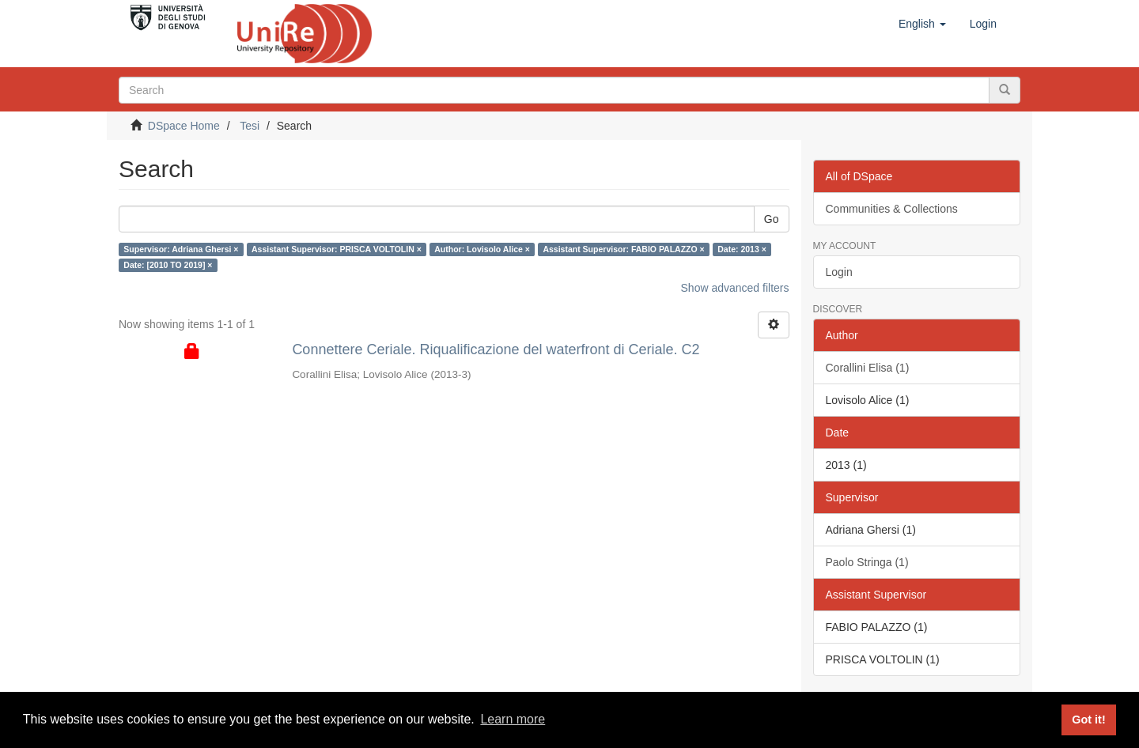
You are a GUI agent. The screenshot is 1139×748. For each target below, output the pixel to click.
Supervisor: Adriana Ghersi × (180, 249)
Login (839, 272)
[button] (922, 23)
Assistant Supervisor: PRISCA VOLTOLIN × (337, 249)
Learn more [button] (512, 719)
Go (771, 219)
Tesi (249, 125)
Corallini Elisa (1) (868, 367)
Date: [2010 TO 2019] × (167, 265)
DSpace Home (184, 125)
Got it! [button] (1088, 719)
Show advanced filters (735, 287)
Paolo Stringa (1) (867, 562)
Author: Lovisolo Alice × (482, 249)
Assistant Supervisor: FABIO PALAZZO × (623, 249)
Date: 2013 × (741, 249)
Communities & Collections (892, 208)
